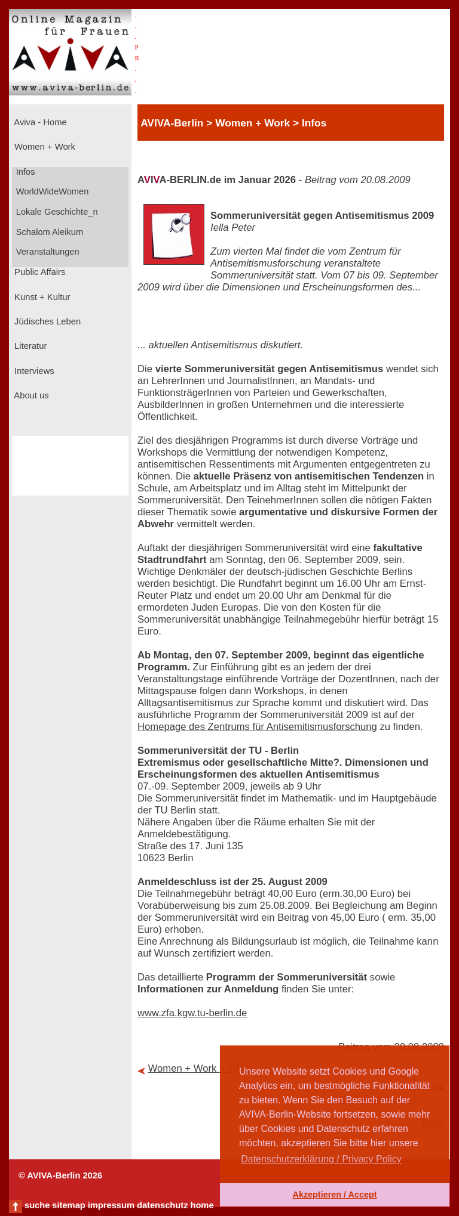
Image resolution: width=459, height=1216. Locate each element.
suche (37, 1205)
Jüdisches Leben (46, 321)
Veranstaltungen (46, 251)
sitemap (68, 1205)
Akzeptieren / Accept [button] (334, 1194)
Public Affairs (38, 272)
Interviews (33, 371)
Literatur (29, 346)
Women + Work (43, 146)
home (201, 1205)
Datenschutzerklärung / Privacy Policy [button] (321, 1159)
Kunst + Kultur (41, 297)
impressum (111, 1205)
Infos (24, 172)
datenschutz (162, 1205)
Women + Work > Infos (199, 1068)
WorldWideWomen (51, 191)
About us (30, 395)
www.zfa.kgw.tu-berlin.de (192, 1013)
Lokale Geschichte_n (56, 211)
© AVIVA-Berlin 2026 (60, 1175)
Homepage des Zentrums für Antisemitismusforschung (257, 726)
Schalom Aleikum (48, 232)
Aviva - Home (39, 122)
